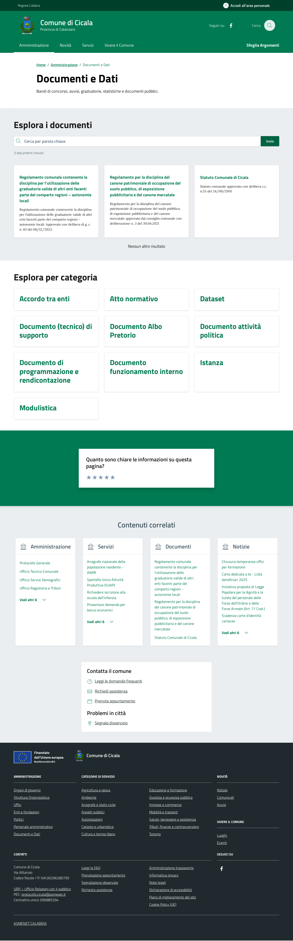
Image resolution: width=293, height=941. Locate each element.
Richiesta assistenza (96, 890)
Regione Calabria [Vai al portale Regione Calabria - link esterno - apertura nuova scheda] (29, 5)
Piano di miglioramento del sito (172, 897)
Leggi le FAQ (90, 868)
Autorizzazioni (92, 820)
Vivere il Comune (119, 45)
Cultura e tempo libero (98, 834)
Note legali (157, 883)
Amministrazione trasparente (171, 868)
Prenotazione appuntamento (103, 875)
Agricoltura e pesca (95, 790)
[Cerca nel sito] (269, 25)
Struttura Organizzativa (31, 798)
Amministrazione (34, 45)
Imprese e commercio (165, 805)
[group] (45, 595)
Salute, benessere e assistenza (172, 820)
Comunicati (225, 798)
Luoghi (222, 836)
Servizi (88, 45)
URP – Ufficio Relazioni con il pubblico (42, 889)
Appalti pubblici (92, 812)
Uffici (17, 805)
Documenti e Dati (27, 834)
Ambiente (88, 798)
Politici (19, 820)
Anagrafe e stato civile (98, 805)
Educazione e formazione (168, 790)
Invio (270, 141)
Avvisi (221, 805)
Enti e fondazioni (26, 812)
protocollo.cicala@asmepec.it (44, 895)
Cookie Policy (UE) (162, 905)
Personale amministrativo (33, 827)
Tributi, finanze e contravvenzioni (174, 827)
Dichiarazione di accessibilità (170, 890)
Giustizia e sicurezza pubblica (171, 798)
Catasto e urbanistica (97, 827)
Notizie (222, 790)
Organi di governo (27, 790)
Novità (65, 45)
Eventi (222, 843)
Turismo (155, 834)
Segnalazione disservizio (99, 883)
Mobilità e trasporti (163, 812)
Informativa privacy (164, 875)
